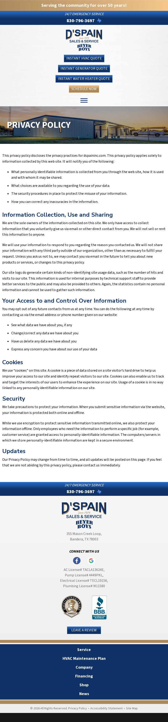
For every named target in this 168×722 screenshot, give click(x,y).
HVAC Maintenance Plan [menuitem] (84, 658)
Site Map (132, 708)
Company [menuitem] (84, 667)
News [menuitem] (84, 694)
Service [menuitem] (84, 650)
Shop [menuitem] (84, 685)
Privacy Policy (77, 708)
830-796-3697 (81, 21)
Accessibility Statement (106, 708)
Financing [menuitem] (84, 676)
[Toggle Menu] (84, 100)
